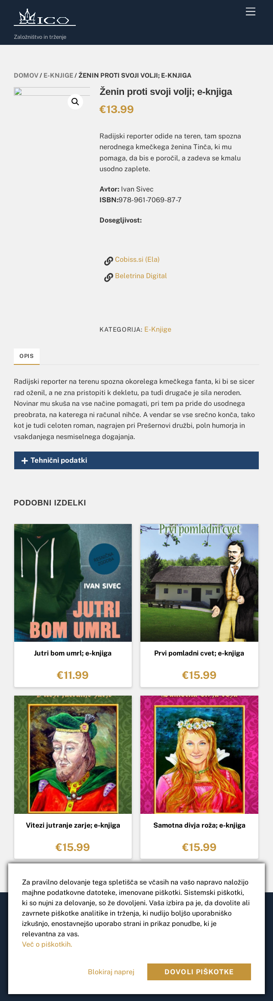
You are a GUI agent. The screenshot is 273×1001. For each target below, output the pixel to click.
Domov (26, 75)
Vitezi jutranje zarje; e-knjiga (73, 825)
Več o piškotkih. (47, 944)
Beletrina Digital (141, 276)
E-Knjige (58, 75)
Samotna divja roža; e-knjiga (199, 825)
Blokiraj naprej (111, 972)
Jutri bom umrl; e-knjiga (73, 653)
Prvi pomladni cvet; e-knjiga (199, 653)
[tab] (27, 356)
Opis (26, 356)
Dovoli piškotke (199, 972)
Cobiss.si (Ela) (137, 259)
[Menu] (250, 11)
